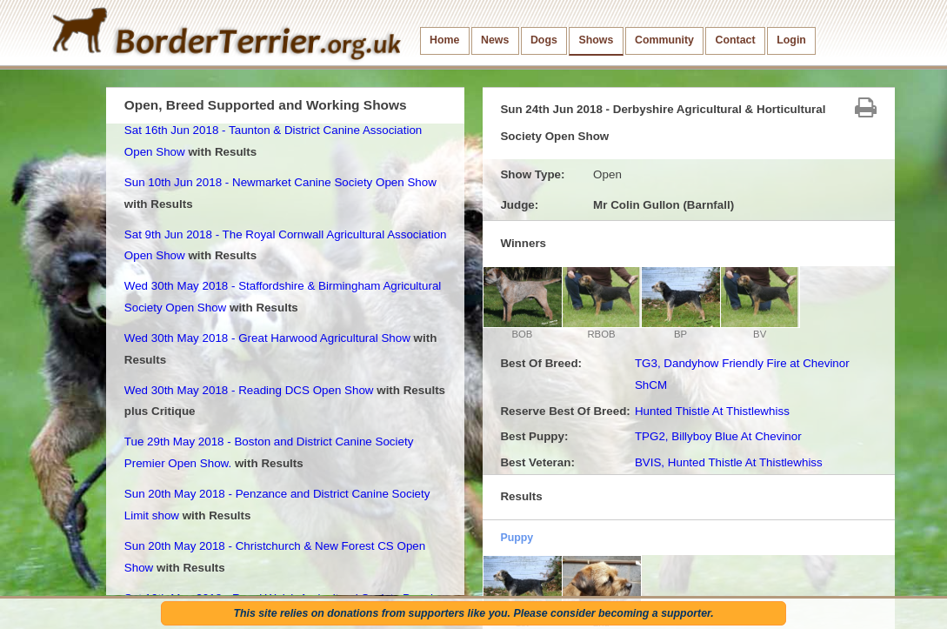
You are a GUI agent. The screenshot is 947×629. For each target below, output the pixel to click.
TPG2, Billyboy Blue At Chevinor (718, 436)
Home (444, 40)
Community (664, 40)
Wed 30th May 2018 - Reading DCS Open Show (249, 390)
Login (791, 40)
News (495, 40)
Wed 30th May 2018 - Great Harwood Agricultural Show (267, 338)
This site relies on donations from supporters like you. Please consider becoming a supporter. (473, 613)
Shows (595, 40)
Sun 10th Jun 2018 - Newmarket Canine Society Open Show (280, 182)
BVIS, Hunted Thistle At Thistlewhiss (729, 462)
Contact (736, 40)
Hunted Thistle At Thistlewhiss (712, 411)
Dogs (543, 40)
